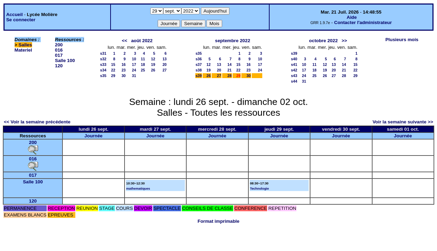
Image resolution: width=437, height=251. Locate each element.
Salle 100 (65, 60)
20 (165, 64)
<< (124, 40)
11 (143, 59)
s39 (199, 76)
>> (344, 40)
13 (165, 59)
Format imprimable (219, 221)
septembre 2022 (232, 40)
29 (113, 76)
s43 (294, 76)
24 (134, 70)
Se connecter (21, 19)
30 (123, 76)
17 (134, 64)
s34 (103, 70)
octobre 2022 (323, 40)
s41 (294, 64)
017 (59, 55)
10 (134, 59)
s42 (294, 70)
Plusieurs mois (402, 39)
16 (123, 64)
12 (153, 59)
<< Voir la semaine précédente (37, 121)
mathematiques (138, 188)
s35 (103, 76)
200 (59, 44)
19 (153, 64)
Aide (352, 17)
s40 (294, 59)
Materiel (23, 50)
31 (134, 76)
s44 (294, 81)
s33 (103, 64)
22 (113, 70)
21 (229, 70)
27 (165, 70)
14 (229, 64)
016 (59, 50)
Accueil (14, 14)
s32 (103, 59)
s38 (199, 70)
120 (59, 65)
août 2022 (142, 40)
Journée (93, 135)
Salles (25, 44)
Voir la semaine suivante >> (402, 121)
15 (113, 64)
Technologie (259, 188)
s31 (103, 53)
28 (229, 76)
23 (123, 70)
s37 (199, 64)
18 (143, 64)
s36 (199, 59)
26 (153, 70)
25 (143, 70)
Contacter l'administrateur (363, 22)
